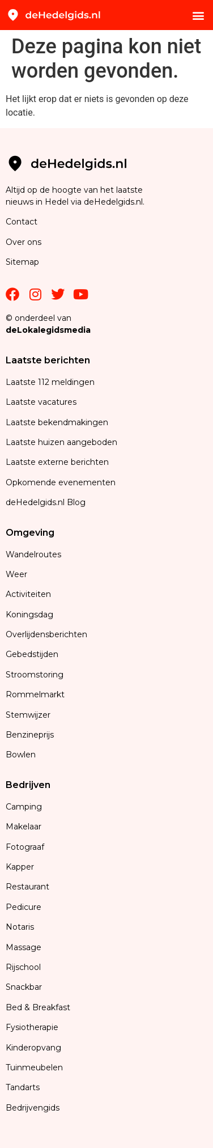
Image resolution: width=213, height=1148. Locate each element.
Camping (25, 807)
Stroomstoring (34, 675)
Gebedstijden (32, 654)
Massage (23, 947)
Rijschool (23, 967)
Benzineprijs (30, 735)
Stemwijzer (28, 715)
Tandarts (23, 1087)
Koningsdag (29, 614)
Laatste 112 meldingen (50, 382)
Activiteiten (28, 594)
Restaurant (27, 887)
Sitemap (23, 262)
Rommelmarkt (36, 694)
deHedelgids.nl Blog (46, 502)
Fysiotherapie (32, 1027)
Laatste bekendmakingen (57, 422)
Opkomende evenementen (61, 482)
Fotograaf (26, 847)
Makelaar (23, 826)
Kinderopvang (33, 1048)
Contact (21, 222)
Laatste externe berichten (57, 462)
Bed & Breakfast (38, 1007)
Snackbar (24, 987)
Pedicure (23, 907)
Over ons (23, 242)
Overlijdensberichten (48, 634)
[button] (198, 15)
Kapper (21, 867)
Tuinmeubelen (34, 1067)
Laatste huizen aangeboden (61, 442)
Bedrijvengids (32, 1108)
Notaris (20, 927)
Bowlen (21, 754)
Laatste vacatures (41, 402)
